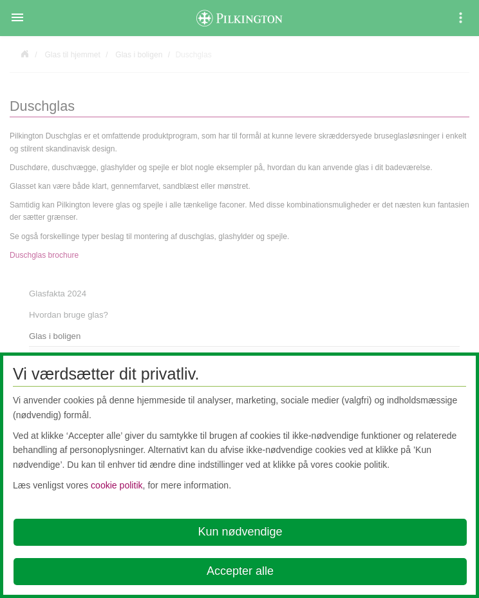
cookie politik (117, 485)
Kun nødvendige (240, 531)
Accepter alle (240, 570)
